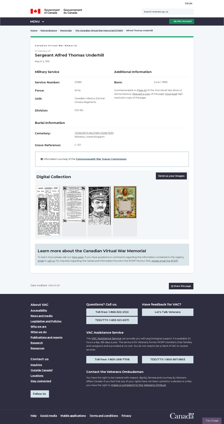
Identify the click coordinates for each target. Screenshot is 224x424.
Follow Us (39, 393)
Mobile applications (73, 415)
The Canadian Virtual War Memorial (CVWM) (99, 30)
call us (51, 261)
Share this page (181, 286)
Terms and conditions (103, 415)
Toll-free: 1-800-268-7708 (112, 359)
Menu (37, 21)
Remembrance (49, 30)
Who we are (38, 326)
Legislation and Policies (46, 321)
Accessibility (39, 310)
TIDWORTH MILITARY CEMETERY (94, 133)
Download (171, 94)
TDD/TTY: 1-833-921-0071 (112, 320)
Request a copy (141, 94)
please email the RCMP (165, 261)
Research (37, 342)
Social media (48, 415)
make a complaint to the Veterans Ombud (138, 385)
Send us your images (171, 176)
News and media (41, 316)
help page (78, 257)
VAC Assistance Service (106, 338)
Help (33, 415)
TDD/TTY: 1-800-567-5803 (167, 359)
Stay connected (41, 381)
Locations (37, 375)
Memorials (66, 30)
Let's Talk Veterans (168, 312)
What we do (38, 332)
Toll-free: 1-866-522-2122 (112, 312)
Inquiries (36, 364)
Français (188, 3)
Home (34, 30)
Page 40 (142, 90)
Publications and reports (46, 337)
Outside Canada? (42, 370)
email (41, 261)
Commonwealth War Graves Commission (101, 159)
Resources (37, 348)
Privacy (126, 415)
